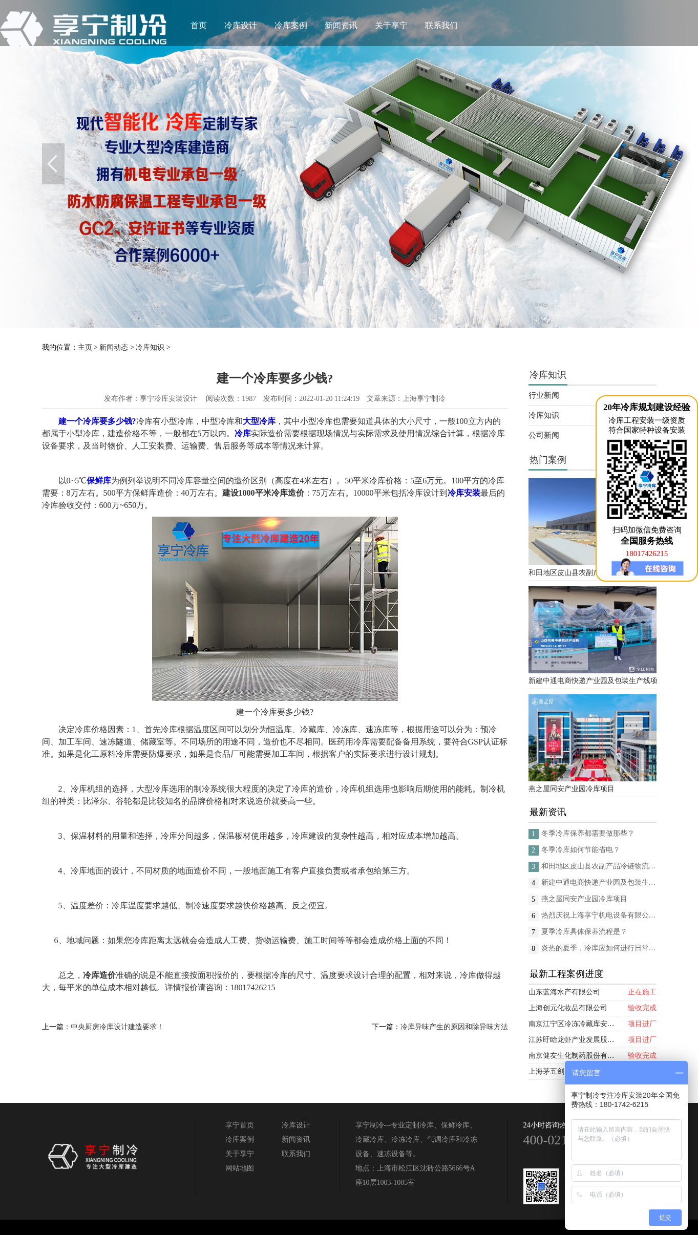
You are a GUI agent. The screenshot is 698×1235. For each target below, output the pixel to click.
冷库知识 (150, 347)
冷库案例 (290, 25)
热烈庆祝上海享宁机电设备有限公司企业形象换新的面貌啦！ (599, 915)
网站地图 (239, 1168)
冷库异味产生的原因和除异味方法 (454, 1027)
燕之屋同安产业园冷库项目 (571, 789)
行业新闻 (543, 395)
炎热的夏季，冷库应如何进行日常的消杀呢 (599, 948)
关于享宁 (391, 25)
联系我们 (441, 25)
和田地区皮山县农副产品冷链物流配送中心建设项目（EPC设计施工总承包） (592, 573)
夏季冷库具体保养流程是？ (584, 931)
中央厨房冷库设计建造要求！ (117, 1027)
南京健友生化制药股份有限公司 (578, 1055)
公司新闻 (543, 435)
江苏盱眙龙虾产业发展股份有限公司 (585, 1040)
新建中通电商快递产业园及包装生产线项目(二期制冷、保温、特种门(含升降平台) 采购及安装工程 (592, 681)
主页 (85, 347)
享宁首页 (239, 1125)
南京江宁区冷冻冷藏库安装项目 (578, 1024)
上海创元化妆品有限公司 (567, 1008)
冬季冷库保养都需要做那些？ (587, 833)
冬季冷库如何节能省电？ (580, 850)
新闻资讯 (341, 25)
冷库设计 (240, 25)
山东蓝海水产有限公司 (564, 992)
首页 (199, 25)
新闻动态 (113, 347)
